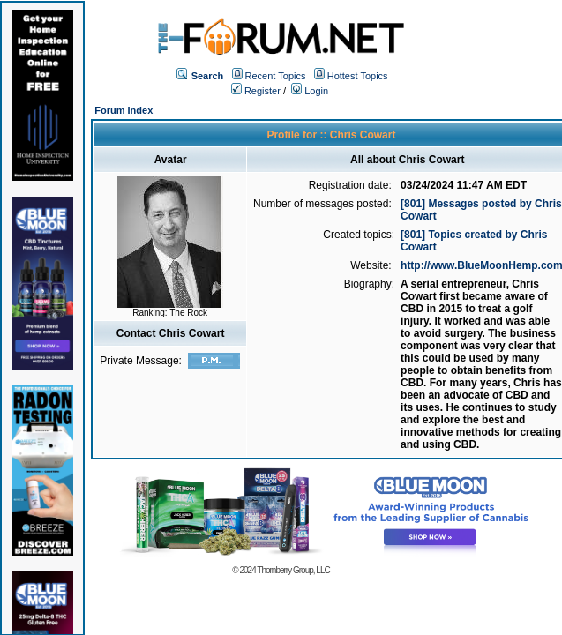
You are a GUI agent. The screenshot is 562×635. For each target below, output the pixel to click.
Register (256, 91)
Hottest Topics (357, 76)
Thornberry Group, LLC (293, 570)
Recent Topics (275, 76)
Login (309, 91)
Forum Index (123, 110)
